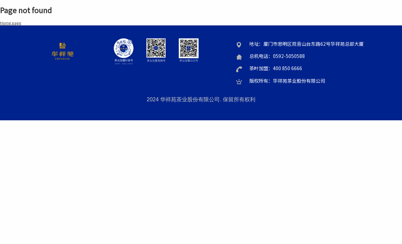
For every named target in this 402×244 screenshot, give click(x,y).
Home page (10, 22)
